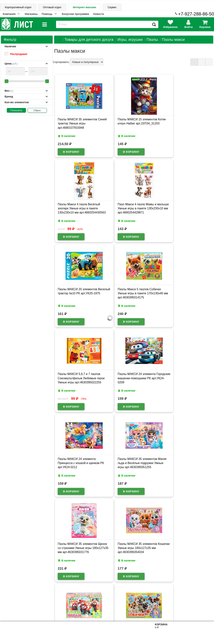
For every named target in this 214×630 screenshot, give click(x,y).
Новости (98, 13)
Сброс (37, 110)
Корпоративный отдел (18, 7)
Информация (13, 594)
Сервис (112, 7)
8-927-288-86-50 (197, 609)
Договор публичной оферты (46, 611)
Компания (9, 13)
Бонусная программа (75, 13)
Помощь (47, 13)
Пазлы (152, 39)
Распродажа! (16, 54)
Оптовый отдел (52, 7)
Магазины (31, 13)
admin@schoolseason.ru (119, 611)
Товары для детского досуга (88, 39)
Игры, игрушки (130, 39)
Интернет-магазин (84, 7)
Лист (6, 611)
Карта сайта (40, 594)
